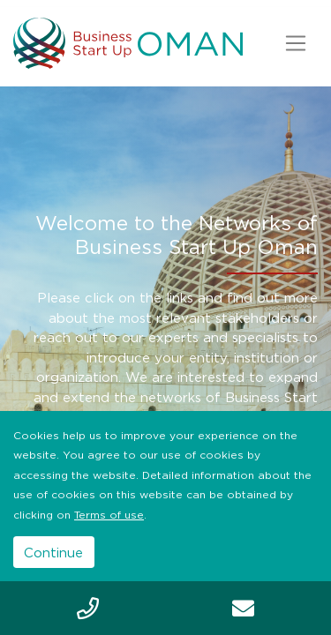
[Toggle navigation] (295, 43)
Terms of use (109, 514)
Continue (53, 552)
